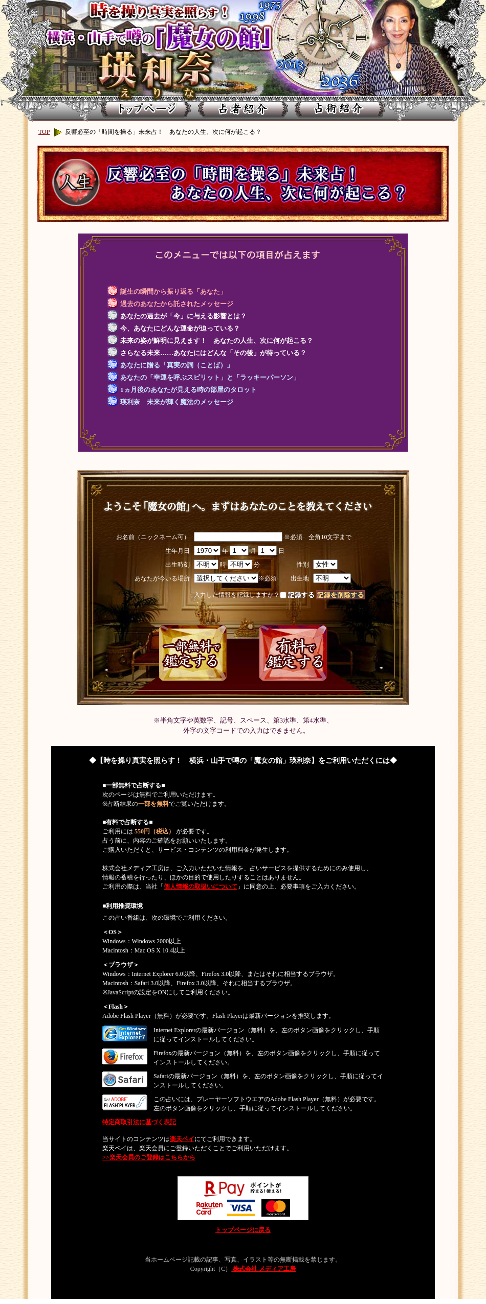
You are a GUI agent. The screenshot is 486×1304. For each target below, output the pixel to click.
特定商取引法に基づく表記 (139, 1122)
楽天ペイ (182, 1139)
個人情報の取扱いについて (200, 886)
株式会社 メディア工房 (263, 1268)
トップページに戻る (243, 1229)
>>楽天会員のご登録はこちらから (148, 1157)
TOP (44, 131)
